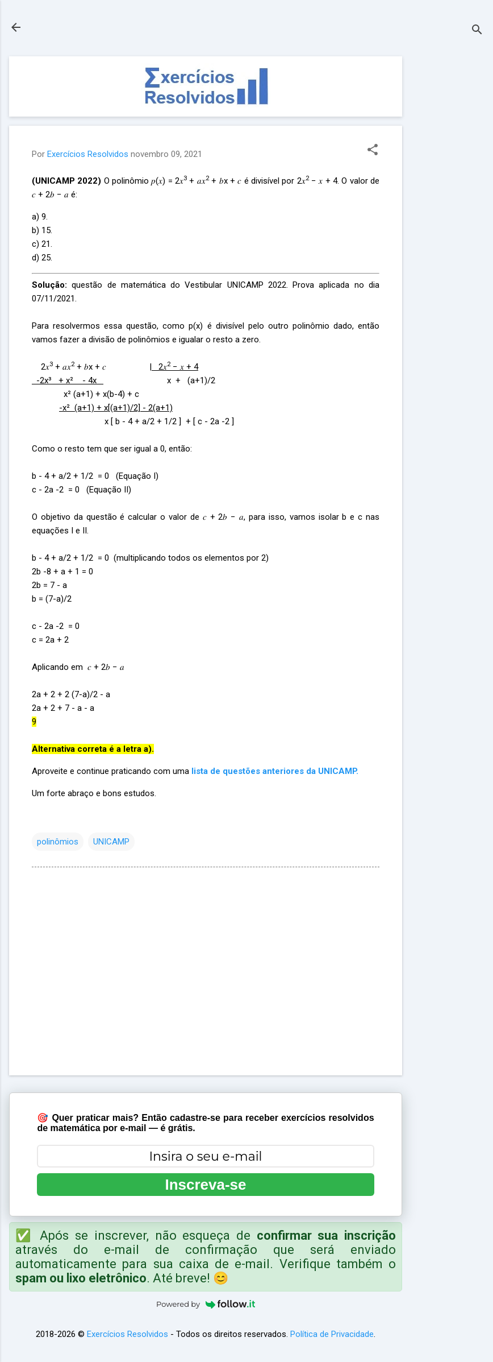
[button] (372, 151)
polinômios (57, 842)
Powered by (205, 1304)
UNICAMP (111, 842)
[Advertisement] (447, 227)
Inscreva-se (205, 1184)
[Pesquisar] (477, 31)
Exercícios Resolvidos (127, 1334)
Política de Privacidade (332, 1334)
